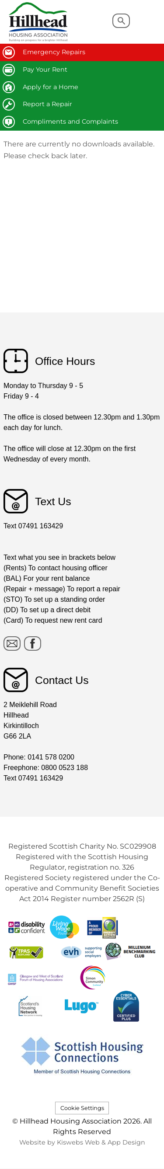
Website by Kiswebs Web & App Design (82, 1142)
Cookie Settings (82, 1108)
